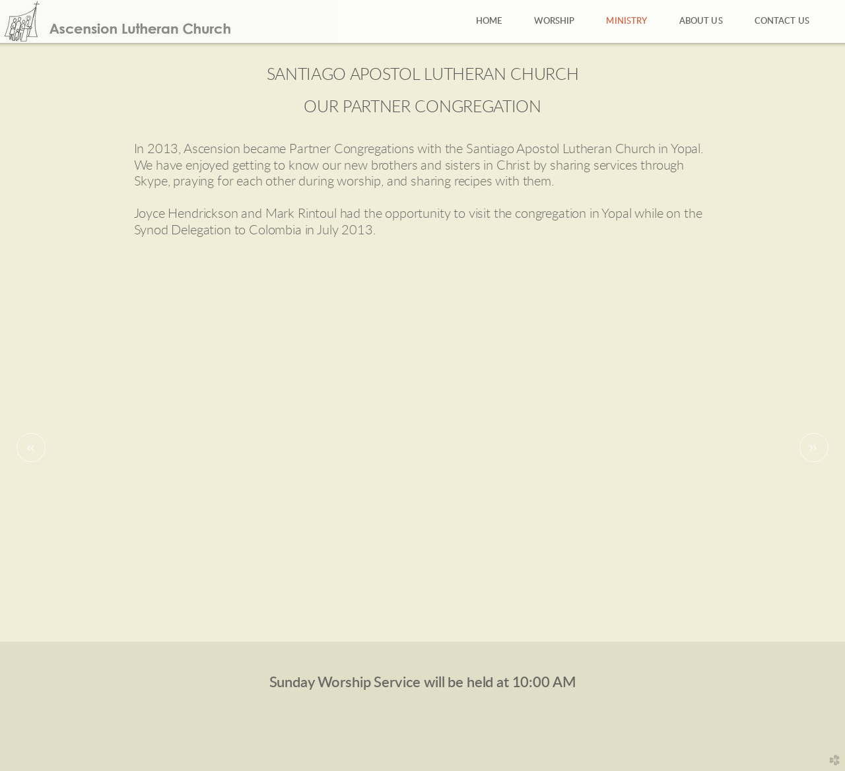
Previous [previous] (31, 447)
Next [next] (813, 447)
